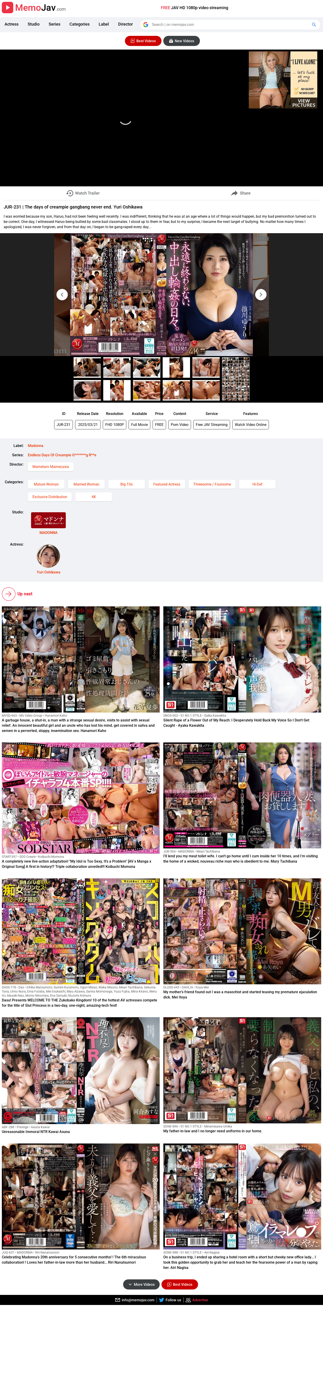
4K (94, 497)
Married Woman (86, 484)
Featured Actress (166, 484)
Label (104, 24)
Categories (79, 24)
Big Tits (126, 484)
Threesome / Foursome (212, 484)
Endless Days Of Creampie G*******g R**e (62, 455)
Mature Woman (46, 484)
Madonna (35, 446)
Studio (34, 24)
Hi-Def (257, 484)
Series (54, 24)
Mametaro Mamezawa (50, 467)
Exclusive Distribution (49, 497)
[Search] (230, 25)
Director (125, 24)
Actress (12, 24)
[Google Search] (314, 25)
